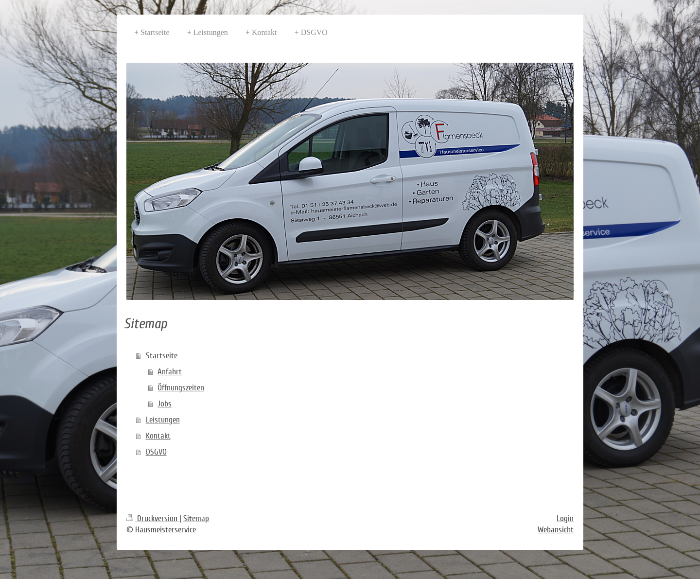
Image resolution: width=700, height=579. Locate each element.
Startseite (161, 356)
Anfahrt (170, 372)
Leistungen (163, 420)
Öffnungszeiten (181, 388)
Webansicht (556, 530)
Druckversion (152, 518)
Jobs (165, 404)
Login (565, 518)
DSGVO (156, 452)
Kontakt (158, 436)
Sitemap (196, 518)
